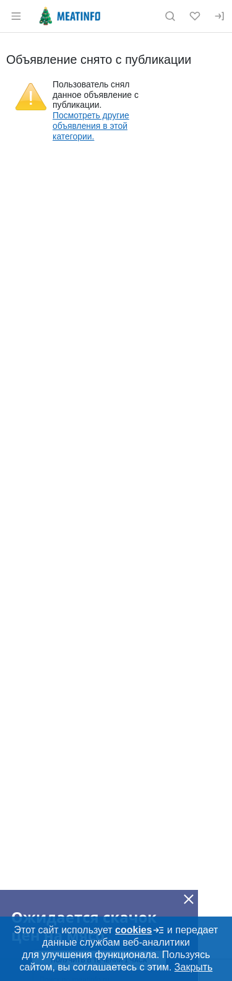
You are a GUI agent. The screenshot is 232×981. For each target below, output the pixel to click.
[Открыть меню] (16, 16)
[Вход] (219, 16)
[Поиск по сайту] (170, 16)
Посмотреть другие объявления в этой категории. (91, 125)
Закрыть (193, 967)
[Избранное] (195, 16)
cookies (140, 930)
